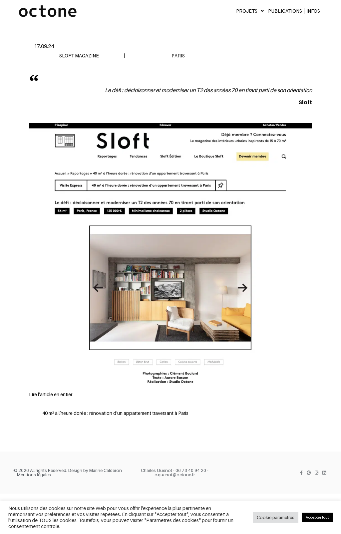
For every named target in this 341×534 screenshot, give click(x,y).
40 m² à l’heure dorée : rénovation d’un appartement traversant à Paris (115, 413)
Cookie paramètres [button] (275, 517)
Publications (285, 11)
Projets (250, 11)
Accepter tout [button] (317, 517)
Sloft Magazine (79, 55)
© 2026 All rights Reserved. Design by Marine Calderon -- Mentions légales (67, 472)
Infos (313, 11)
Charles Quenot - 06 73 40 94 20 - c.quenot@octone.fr (174, 472)
